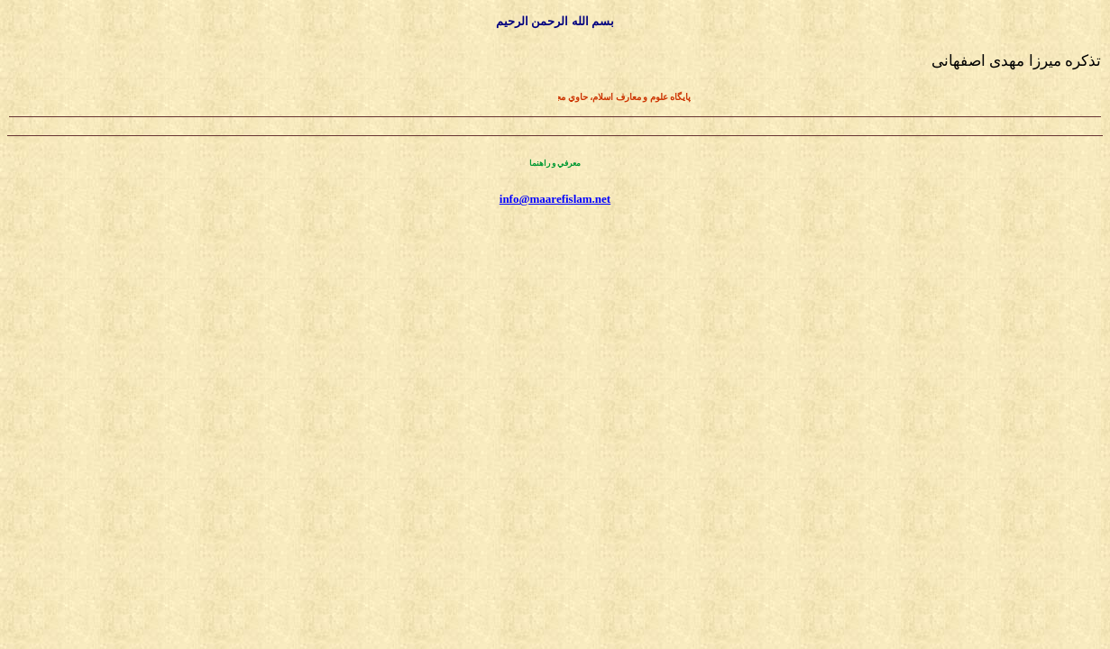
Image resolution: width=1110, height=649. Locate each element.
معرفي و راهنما (555, 163)
